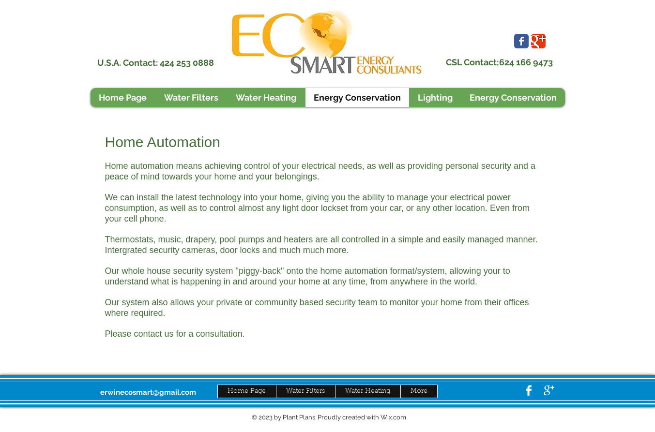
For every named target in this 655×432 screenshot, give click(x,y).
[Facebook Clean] (528, 390)
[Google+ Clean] (549, 390)
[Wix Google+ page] (538, 41)
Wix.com (393, 417)
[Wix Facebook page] (521, 41)
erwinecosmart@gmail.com (148, 392)
